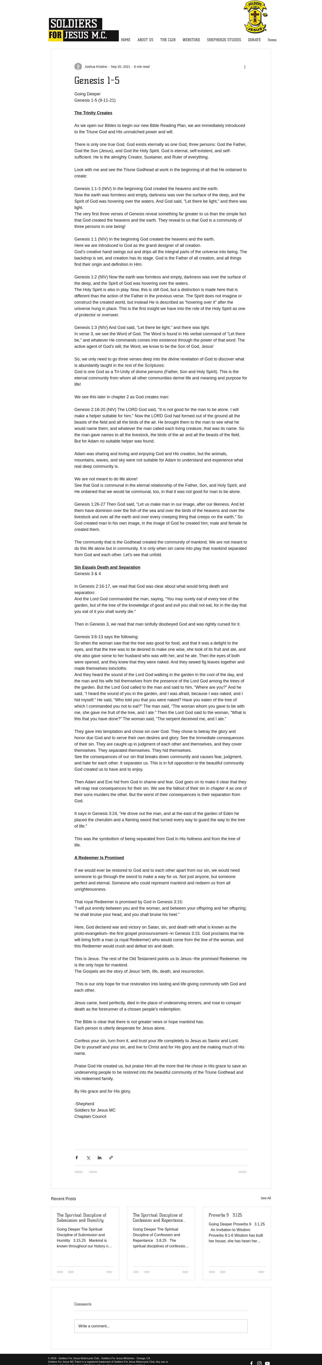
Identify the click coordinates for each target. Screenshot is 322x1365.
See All (266, 1198)
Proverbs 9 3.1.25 (225, 1215)
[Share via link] (111, 1157)
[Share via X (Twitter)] (88, 1157)
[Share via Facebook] (76, 1157)
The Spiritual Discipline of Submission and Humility (81, 1218)
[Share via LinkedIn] (99, 1157)
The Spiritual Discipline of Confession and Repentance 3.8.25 (158, 1218)
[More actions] (245, 66)
